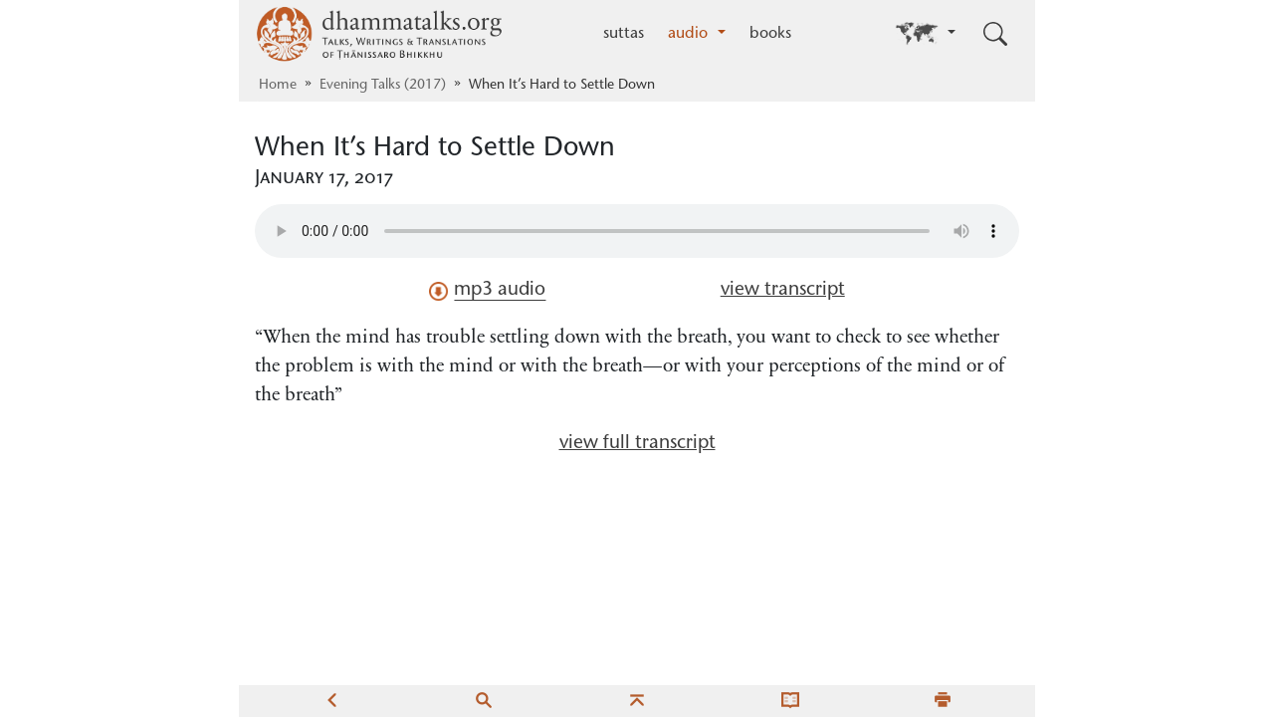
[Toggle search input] (995, 34)
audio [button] (690, 34)
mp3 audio (487, 291)
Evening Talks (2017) (382, 86)
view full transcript (637, 443)
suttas (623, 34)
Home (278, 86)
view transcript (783, 290)
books (770, 34)
